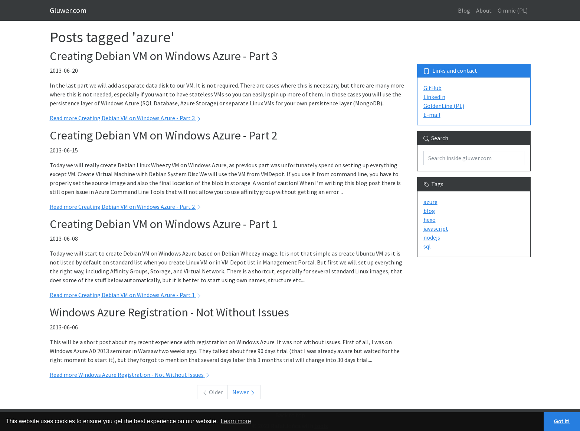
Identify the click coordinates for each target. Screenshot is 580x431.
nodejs (431, 237)
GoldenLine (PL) (443, 105)
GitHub (432, 88)
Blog (464, 10)
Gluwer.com (68, 10)
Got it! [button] (562, 421)
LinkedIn (434, 97)
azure (430, 201)
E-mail (431, 114)
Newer (244, 392)
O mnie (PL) (513, 10)
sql (427, 246)
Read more (126, 118)
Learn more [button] (236, 421)
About (484, 10)
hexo (429, 219)
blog (429, 210)
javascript (435, 228)
